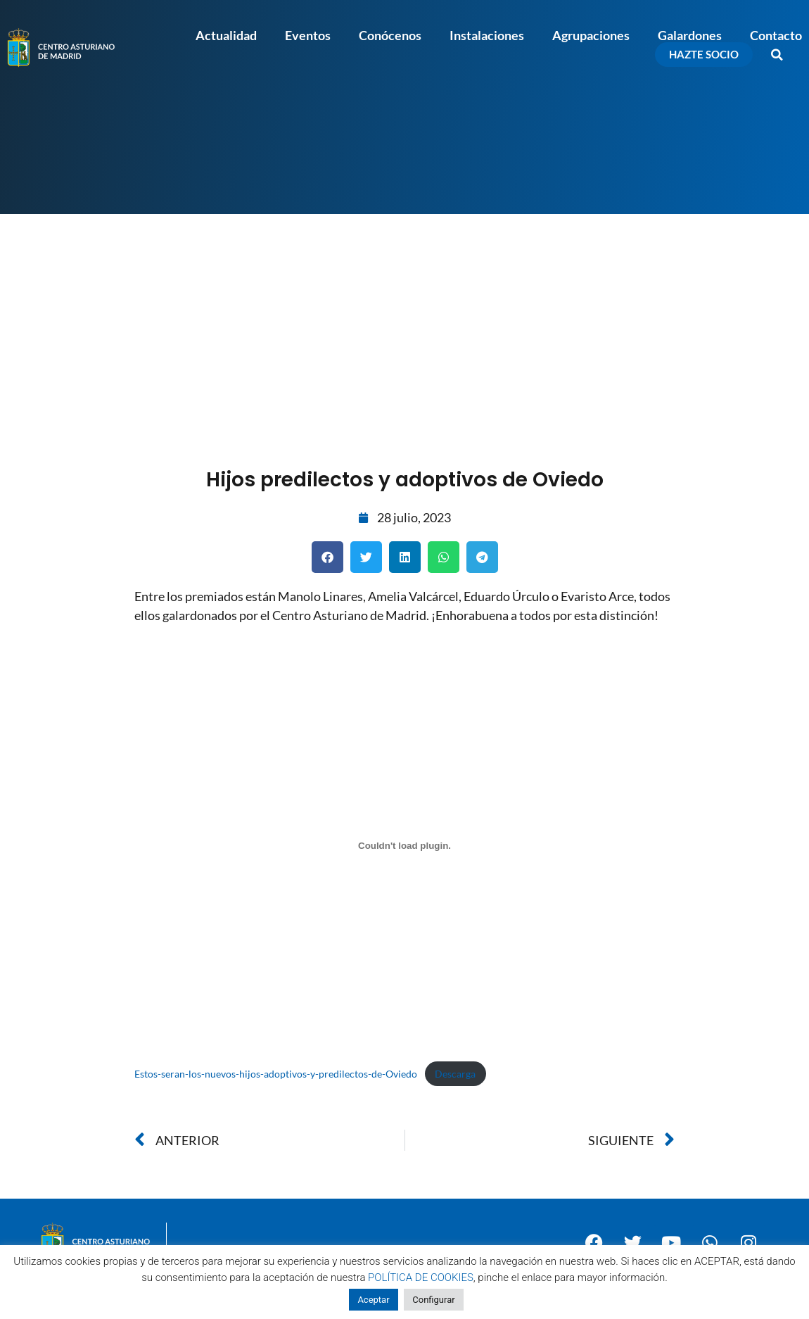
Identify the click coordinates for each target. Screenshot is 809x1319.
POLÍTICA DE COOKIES (420, 1277)
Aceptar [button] (373, 1299)
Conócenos (390, 35)
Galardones (690, 35)
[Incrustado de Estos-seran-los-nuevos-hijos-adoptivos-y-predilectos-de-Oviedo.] (404, 846)
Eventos (308, 35)
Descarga (455, 1074)
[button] (777, 54)
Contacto (776, 35)
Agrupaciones (591, 35)
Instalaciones (487, 35)
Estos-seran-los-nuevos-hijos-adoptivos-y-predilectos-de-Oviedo (275, 1074)
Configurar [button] (433, 1299)
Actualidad (226, 35)
